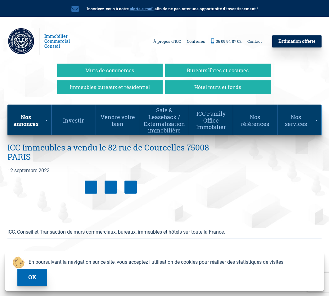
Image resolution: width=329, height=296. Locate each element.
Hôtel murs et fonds (217, 87)
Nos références (255, 120)
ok (32, 277)
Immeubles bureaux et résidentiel (110, 87)
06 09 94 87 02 (226, 41)
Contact (254, 41)
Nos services (296, 120)
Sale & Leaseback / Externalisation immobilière (164, 120)
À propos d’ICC (167, 41)
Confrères (196, 41)
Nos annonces (25, 120)
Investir (73, 120)
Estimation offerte (296, 41)
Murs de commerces (109, 70)
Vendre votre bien (118, 120)
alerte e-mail (142, 8)
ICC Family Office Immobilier (211, 120)
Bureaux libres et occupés (218, 70)
